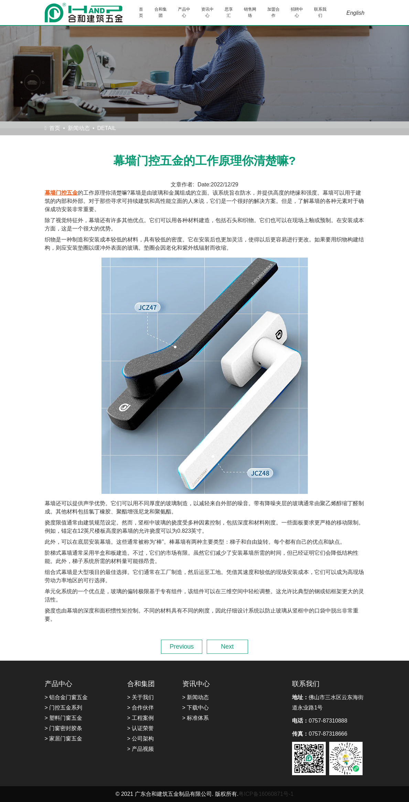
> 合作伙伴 (140, 708)
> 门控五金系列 (64, 708)
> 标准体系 (195, 718)
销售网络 (250, 12)
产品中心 (184, 12)
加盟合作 (273, 12)
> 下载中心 (195, 708)
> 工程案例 (140, 718)
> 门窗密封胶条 (64, 728)
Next (227, 646)
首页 (141, 12)
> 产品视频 (140, 749)
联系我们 (320, 12)
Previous (182, 646)
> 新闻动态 (195, 697)
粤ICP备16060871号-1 (265, 794)
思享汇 (229, 12)
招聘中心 (297, 12)
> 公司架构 (140, 738)
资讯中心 (207, 12)
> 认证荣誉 (140, 728)
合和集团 (160, 12)
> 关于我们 (140, 697)
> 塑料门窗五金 (64, 718)
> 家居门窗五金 (64, 738)
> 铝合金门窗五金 (66, 697)
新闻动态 (79, 128)
